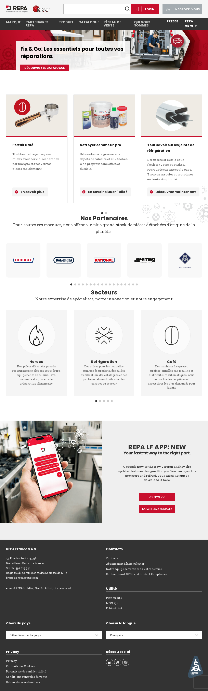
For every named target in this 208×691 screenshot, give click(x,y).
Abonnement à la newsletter (125, 563)
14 (121, 284)
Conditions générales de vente (26, 677)
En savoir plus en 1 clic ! (107, 192)
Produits (66, 22)
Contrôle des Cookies (20, 666)
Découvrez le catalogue (44, 68)
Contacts (112, 558)
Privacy (11, 661)
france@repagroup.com (22, 578)
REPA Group (191, 24)
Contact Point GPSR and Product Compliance (136, 574)
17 (133, 284)
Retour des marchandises (23, 682)
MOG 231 (112, 603)
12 (114, 284)
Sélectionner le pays (25, 635)
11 (110, 284)
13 (117, 284)
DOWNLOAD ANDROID (157, 509)
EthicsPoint (114, 608)
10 (106, 284)
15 (125, 284)
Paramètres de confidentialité (26, 671)
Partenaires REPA (37, 24)
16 (129, 284)
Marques (13, 22)
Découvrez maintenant (176, 192)
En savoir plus (32, 192)
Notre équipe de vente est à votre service (134, 569)
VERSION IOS (157, 497)
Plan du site (114, 598)
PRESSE (173, 21)
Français (116, 635)
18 (137, 284)
